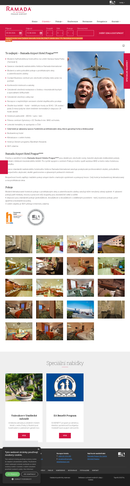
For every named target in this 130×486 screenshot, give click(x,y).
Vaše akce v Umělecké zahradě (24, 417)
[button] (21, 479)
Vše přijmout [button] (12, 474)
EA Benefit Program (65, 415)
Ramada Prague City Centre (97, 456)
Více (24, 435)
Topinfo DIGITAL (119, 478)
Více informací (28, 469)
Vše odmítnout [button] (30, 474)
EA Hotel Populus (93, 459)
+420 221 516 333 (64, 456)
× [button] (38, 449)
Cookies (90, 480)
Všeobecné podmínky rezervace (60, 478)
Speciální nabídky (127, 71)
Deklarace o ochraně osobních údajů (90, 478)
